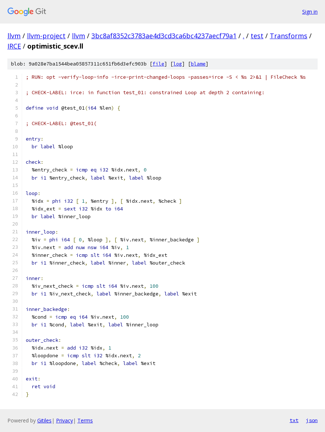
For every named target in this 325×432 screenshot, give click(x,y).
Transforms (288, 35)
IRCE (14, 46)
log (177, 64)
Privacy (64, 420)
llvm (14, 35)
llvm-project (46, 35)
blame (198, 64)
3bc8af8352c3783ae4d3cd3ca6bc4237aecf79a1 (164, 35)
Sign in (310, 11)
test (257, 35)
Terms (85, 420)
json (312, 420)
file (158, 64)
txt (294, 420)
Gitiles (44, 420)
